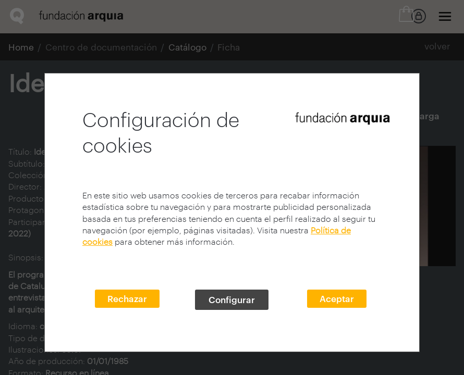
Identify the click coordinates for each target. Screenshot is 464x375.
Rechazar (127, 298)
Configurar (232, 299)
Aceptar (337, 298)
